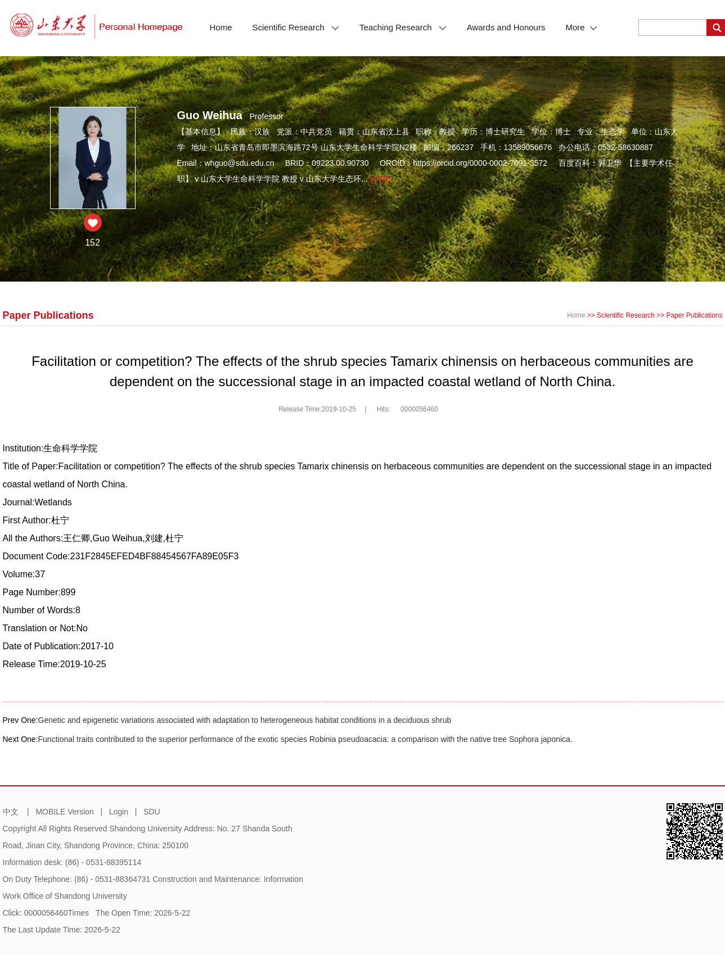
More (581, 27)
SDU (151, 811)
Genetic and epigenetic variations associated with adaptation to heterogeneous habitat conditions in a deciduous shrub (245, 720)
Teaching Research (403, 27)
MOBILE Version (64, 811)
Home (221, 27)
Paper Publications (694, 315)
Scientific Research (296, 27)
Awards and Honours (506, 27)
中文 (11, 811)
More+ (382, 179)
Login (118, 811)
